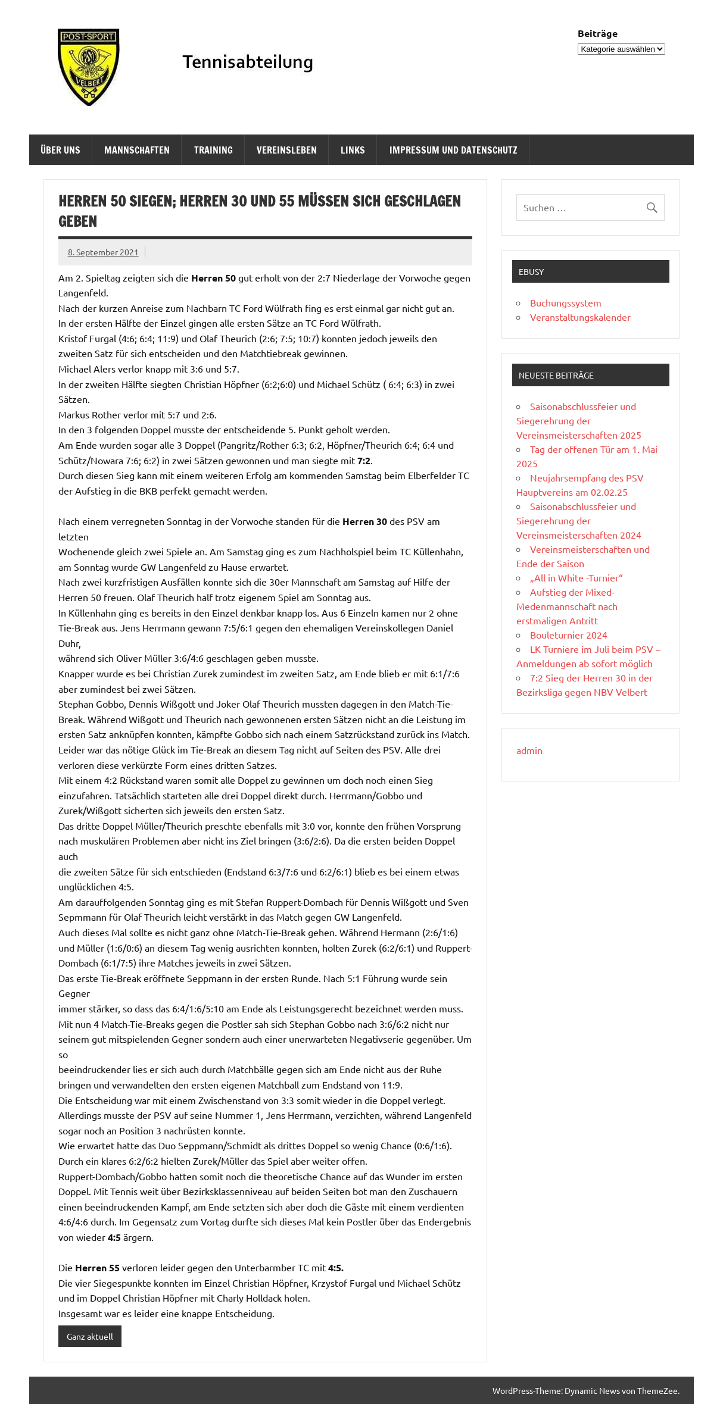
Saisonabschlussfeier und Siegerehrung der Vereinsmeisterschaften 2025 (578, 420)
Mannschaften (137, 150)
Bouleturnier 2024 (568, 634)
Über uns (60, 150)
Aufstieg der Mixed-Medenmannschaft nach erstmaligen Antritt (567, 606)
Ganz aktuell (90, 1336)
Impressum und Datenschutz (453, 150)
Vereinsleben (287, 150)
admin (529, 750)
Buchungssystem (566, 302)
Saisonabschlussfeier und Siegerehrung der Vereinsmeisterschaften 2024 (578, 520)
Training (213, 150)
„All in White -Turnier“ (576, 577)
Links (353, 150)
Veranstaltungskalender (580, 317)
